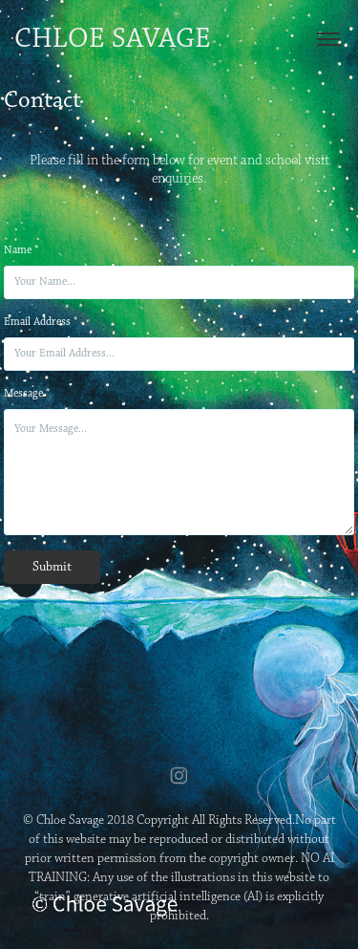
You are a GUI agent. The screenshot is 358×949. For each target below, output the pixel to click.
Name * (21, 250)
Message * (27, 393)
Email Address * (40, 322)
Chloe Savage (112, 39)
